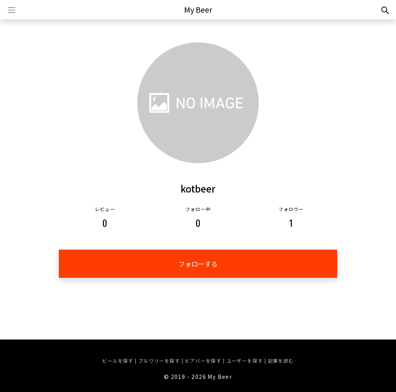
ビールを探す (117, 360)
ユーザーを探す (245, 360)
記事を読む (281, 360)
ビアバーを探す (203, 360)
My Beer (198, 9)
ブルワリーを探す (159, 360)
